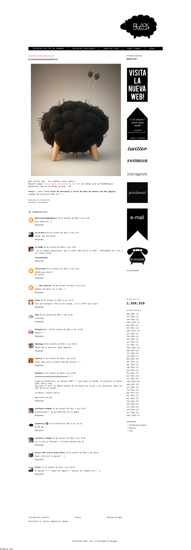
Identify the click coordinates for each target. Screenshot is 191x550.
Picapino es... (42, 330)
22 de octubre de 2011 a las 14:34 (69, 409)
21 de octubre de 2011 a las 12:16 (59, 359)
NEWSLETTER (132, 59)
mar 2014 (131, 328)
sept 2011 (131, 382)
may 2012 (131, 359)
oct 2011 (131, 379)
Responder (39, 225)
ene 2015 (131, 320)
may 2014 (131, 325)
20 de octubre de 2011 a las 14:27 (57, 300)
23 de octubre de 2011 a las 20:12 (82, 453)
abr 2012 (131, 362)
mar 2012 (131, 365)
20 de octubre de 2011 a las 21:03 (66, 330)
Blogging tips (6, 549)
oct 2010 (131, 413)
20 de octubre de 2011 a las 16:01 (56, 315)
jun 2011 (131, 390)
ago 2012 (131, 351)
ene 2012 (131, 370)
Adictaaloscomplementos (46, 218)
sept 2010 (131, 415)
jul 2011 (131, 387)
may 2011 (131, 393)
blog (151, 48)
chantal (38, 359)
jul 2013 (131, 334)
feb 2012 (131, 367)
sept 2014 (131, 322)
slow (131, 431)
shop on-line (110, 48)
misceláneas (43, 202)
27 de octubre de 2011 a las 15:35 (58, 467)
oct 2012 (131, 345)
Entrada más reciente (39, 517)
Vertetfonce (40, 269)
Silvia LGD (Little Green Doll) (50, 453)
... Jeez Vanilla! (43, 286)
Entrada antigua (114, 517)
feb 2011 (131, 401)
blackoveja (45, 200)
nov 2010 (131, 410)
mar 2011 (131, 399)
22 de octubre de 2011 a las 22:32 (65, 424)
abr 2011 (131, 396)
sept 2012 (131, 348)
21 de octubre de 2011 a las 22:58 (59, 373)
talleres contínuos (83, 48)
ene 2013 (131, 339)
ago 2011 (131, 384)
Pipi (37, 315)
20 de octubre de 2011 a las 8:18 (60, 247)
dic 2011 (131, 373)
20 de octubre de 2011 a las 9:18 (63, 269)
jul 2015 (131, 317)
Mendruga (39, 344)
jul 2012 (131, 353)
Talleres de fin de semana (48, 48)
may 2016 (131, 314)
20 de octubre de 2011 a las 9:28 (69, 286)
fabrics (132, 428)
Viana (37, 300)
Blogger (114, 541)
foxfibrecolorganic (138, 425)
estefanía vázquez (43, 409)
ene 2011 (131, 404)
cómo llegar (134, 48)
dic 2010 (131, 407)
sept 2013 (131, 331)
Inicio (78, 517)
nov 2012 (131, 342)
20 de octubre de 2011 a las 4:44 (63, 233)
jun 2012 (131, 356)
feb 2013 (131, 336)
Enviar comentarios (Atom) (55, 521)
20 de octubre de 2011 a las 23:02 (60, 344)
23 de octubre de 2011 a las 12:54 (69, 438)
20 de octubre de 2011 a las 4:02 (74, 218)
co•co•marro (40, 233)
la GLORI (39, 247)
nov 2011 (131, 376)
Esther (38, 467)
